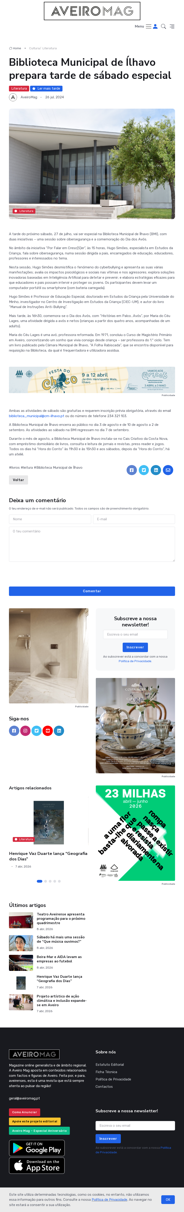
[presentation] (92, 573)
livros (15, 468)
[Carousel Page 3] (50, 881)
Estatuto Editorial (110, 1065)
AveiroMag (29, 97)
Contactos (104, 1087)
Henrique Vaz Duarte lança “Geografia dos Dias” (48, 856)
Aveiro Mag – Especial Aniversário (39, 1130)
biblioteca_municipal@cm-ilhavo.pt (36, 416)
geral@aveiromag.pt (24, 1098)
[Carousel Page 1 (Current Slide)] (39, 881)
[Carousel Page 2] (45, 881)
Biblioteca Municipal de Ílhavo (59, 468)
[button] (163, 26)
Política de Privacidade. (135, 661)
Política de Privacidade (109, 1200)
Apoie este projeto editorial (34, 1121)
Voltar (18, 480)
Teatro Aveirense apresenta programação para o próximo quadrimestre (61, 918)
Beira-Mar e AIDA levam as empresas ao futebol (59, 959)
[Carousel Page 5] (59, 881)
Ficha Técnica (106, 1072)
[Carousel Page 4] (54, 881)
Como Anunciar (24, 1112)
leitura (28, 468)
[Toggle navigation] (143, 26)
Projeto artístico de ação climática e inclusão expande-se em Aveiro (62, 1000)
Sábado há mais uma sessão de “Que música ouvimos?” (61, 939)
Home (15, 48)
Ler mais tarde (46, 88)
